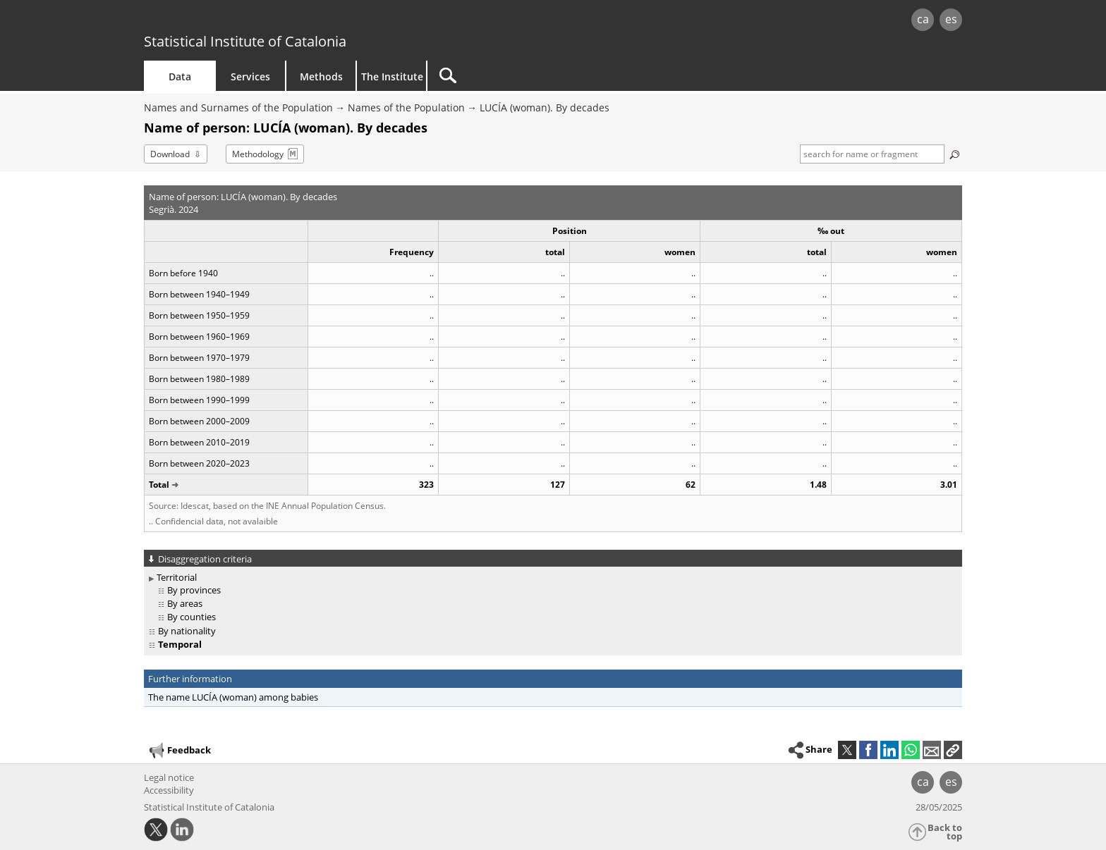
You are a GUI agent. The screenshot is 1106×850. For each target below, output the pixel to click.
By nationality (187, 630)
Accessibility (169, 790)
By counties (191, 616)
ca (923, 19)
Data (180, 76)
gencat (307, 20)
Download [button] (170, 154)
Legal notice (169, 777)
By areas (184, 603)
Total (159, 485)
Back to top (945, 832)
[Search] (547, 76)
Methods (321, 76)
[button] (953, 750)
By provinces (194, 590)
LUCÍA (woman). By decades (544, 107)
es (951, 19)
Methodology (258, 154)
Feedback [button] (179, 750)
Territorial (177, 577)
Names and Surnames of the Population (238, 107)
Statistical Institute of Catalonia (245, 41)
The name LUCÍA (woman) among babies (233, 697)
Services (250, 76)
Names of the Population (406, 107)
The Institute (392, 76)
